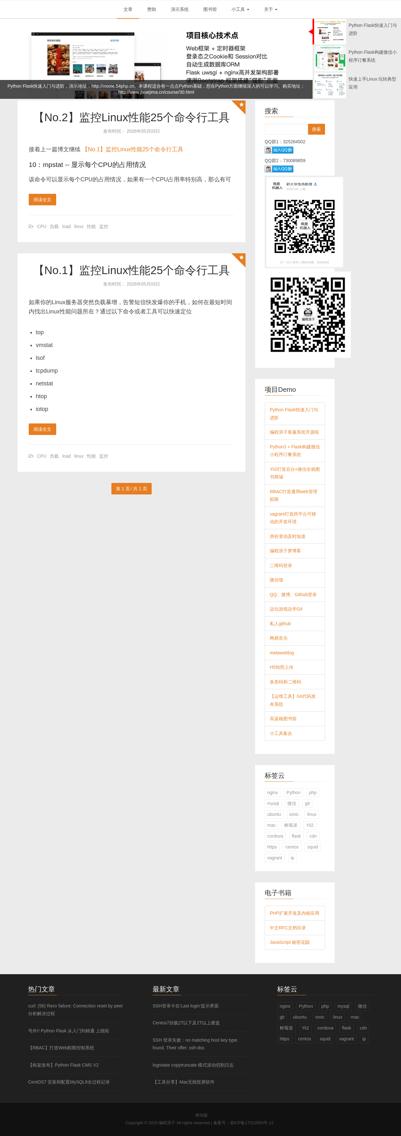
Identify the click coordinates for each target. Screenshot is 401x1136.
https (272, 846)
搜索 (316, 129)
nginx (272, 792)
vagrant (274, 857)
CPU (42, 226)
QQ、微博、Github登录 (293, 594)
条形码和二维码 (285, 681)
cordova (275, 836)
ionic (294, 814)
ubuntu (274, 814)
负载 (54, 226)
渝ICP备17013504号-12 (252, 1122)
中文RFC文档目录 (288, 927)
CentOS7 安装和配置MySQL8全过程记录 (69, 1082)
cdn (313, 836)
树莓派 (291, 825)
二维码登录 (281, 565)
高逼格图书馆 (283, 718)
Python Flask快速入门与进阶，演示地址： (50, 86)
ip (292, 857)
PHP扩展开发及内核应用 (294, 913)
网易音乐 (279, 638)
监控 (103, 226)
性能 (91, 226)
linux (79, 226)
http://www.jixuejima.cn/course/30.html (156, 92)
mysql (273, 803)
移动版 (201, 1115)
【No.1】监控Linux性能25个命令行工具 (132, 149)
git (307, 803)
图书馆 (210, 9)
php (312, 792)
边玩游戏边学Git (286, 608)
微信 (291, 803)
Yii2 (310, 825)
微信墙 (276, 579)
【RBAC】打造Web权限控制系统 (61, 1047)
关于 (270, 9)
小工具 (240, 9)
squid (312, 846)
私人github (280, 623)
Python (293, 792)
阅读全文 (42, 199)
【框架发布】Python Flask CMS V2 (63, 1065)
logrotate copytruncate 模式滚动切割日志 (193, 1065)
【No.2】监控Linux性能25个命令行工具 (131, 117)
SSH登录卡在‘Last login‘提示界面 (186, 1005)
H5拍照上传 (281, 667)
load (66, 226)
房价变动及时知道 (288, 536)
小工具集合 (281, 733)
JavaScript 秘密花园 (290, 942)
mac (271, 825)
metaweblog (282, 652)
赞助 (151, 9)
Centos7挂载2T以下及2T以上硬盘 (186, 1022)
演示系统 (180, 9)
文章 (128, 9)
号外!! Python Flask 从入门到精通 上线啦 (68, 1030)
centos (292, 846)
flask (296, 836)
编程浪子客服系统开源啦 (294, 432)
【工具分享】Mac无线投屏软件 (184, 1082)
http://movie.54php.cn (112, 86)
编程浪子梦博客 (285, 550)
